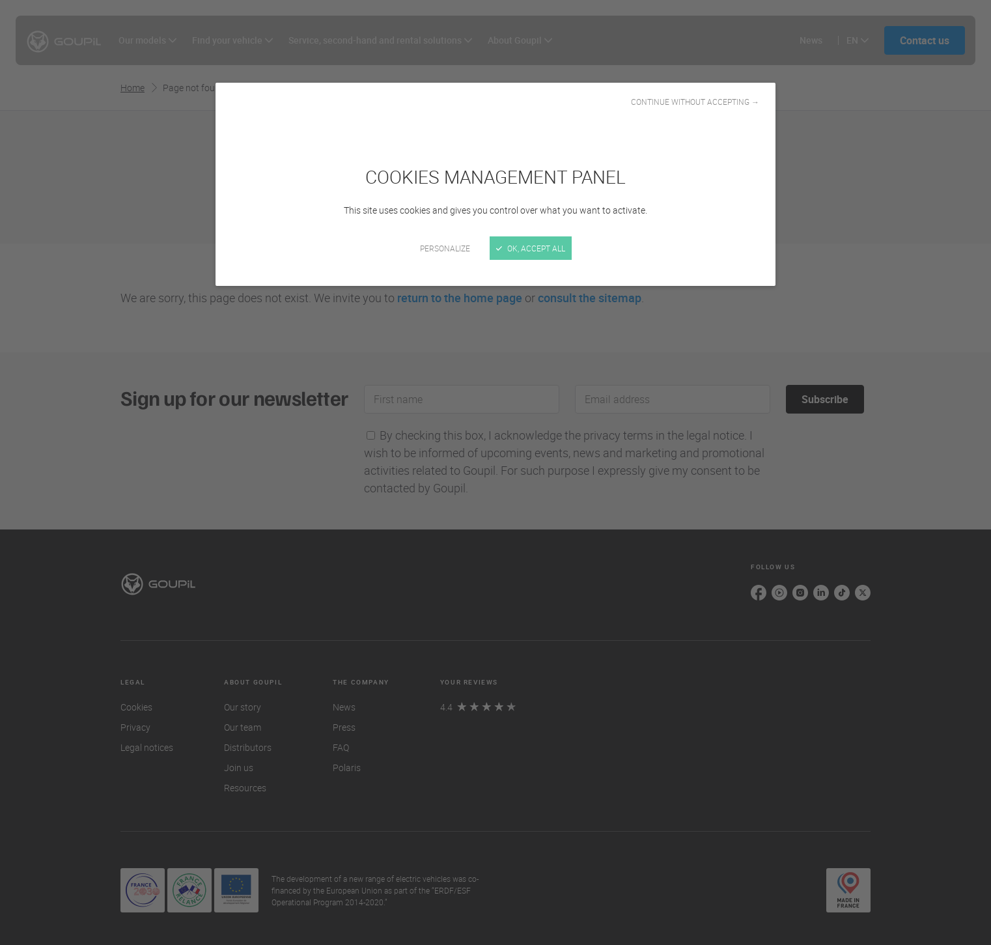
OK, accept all (530, 248)
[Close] (495, 472)
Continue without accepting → (695, 101)
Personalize (445, 248)
